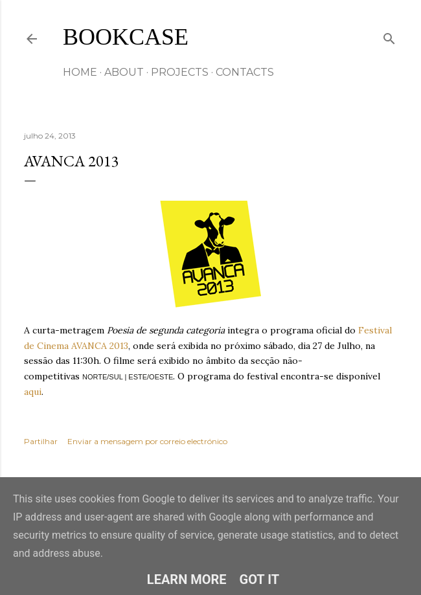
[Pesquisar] (389, 36)
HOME (80, 72)
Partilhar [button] (41, 441)
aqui (32, 392)
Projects (180, 72)
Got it (260, 579)
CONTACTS (245, 72)
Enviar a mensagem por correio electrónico (147, 441)
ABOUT (124, 72)
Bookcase (125, 37)
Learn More (187, 579)
